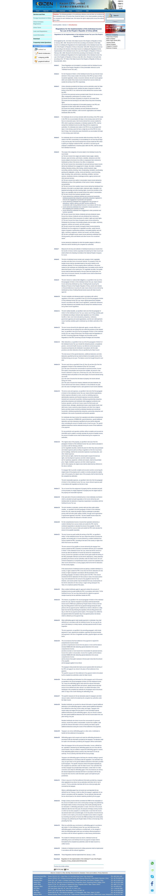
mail (152, 890)
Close (67, 869)
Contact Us (79, 11)
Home (37, 11)
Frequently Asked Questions (42, 42)
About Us (45, 11)
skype (152, 876)
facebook (152, 883)
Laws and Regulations (40, 31)
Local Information (38, 35)
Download (62, 11)
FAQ (64, 872)
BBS (87, 11)
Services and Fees (39, 14)
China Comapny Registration (38, 23)
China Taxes (37, 27)
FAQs (70, 11)
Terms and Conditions (91, 872)
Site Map (68, 872)
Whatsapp (152, 863)
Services (54, 11)
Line (152, 870)
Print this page (59, 869)
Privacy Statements (103, 872)
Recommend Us (75, 872)
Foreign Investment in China (42, 18)
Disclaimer (82, 872)
